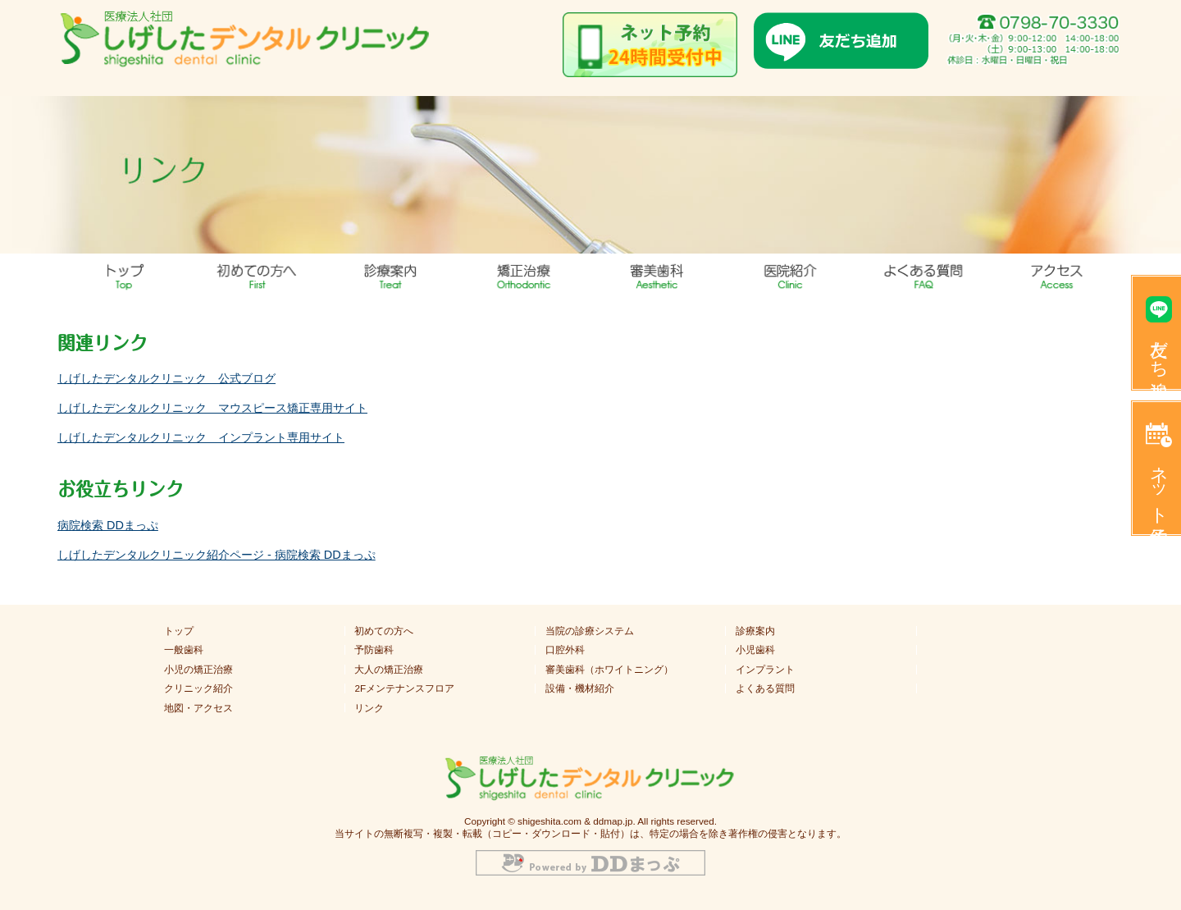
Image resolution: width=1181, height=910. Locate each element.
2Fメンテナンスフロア (404, 688)
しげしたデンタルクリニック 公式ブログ (166, 378)
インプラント (765, 669)
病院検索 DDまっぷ (107, 525)
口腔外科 (565, 650)
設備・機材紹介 (579, 688)
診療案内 (755, 631)
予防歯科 (374, 650)
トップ (124, 274)
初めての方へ (383, 631)
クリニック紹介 (198, 688)
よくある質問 (924, 274)
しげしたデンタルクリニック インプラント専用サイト (200, 437)
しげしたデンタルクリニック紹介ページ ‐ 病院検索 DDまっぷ (216, 554)
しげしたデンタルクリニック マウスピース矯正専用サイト (212, 407)
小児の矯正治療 (198, 669)
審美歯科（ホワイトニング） (609, 669)
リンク (369, 708)
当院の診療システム (589, 631)
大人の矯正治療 (388, 669)
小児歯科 (755, 650)
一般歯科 (183, 650)
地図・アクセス (1057, 274)
